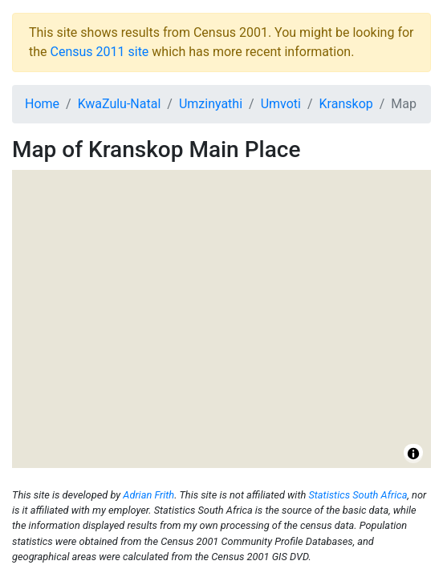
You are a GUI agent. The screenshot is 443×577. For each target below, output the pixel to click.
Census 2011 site (100, 51)
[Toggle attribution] (413, 453)
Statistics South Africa (357, 495)
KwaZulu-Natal (119, 103)
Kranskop (346, 103)
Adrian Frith (148, 495)
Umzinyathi (210, 103)
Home (42, 103)
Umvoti (281, 103)
